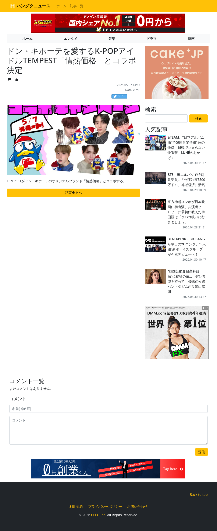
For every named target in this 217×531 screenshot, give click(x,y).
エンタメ (70, 38)
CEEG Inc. (98, 515)
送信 (201, 452)
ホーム (61, 6)
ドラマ (151, 38)
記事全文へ (73, 192)
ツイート (120, 96)
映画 (191, 38)
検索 (198, 118)
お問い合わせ (137, 506)
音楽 (111, 38)
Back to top (199, 494)
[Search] (166, 118)
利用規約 (76, 506)
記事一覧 (76, 6)
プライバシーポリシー (105, 506)
